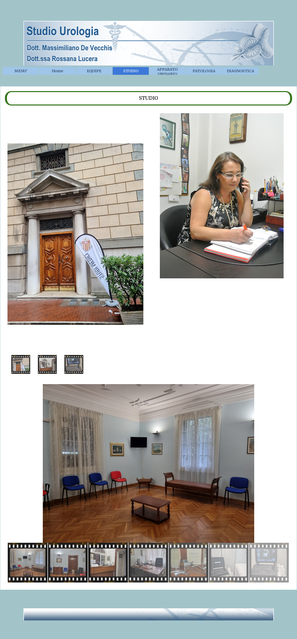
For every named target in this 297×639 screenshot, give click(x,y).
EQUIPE (94, 71)
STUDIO (130, 71)
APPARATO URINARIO (167, 71)
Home (57, 71)
